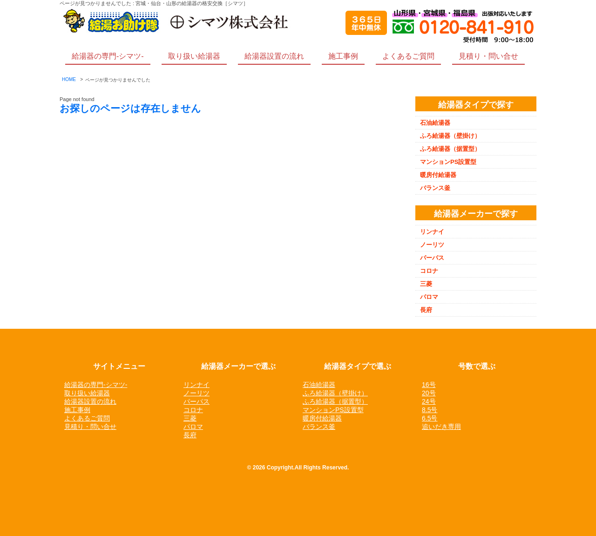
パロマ (429, 296)
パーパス (432, 257)
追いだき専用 (441, 426)
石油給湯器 (435, 122)
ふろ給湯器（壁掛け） (450, 135)
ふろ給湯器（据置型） (450, 148)
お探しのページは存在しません (130, 108)
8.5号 (429, 410)
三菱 (426, 283)
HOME (69, 79)
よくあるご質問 (408, 56)
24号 (429, 401)
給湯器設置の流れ (274, 56)
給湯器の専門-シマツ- (108, 56)
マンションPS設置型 (448, 161)
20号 (429, 393)
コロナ (429, 270)
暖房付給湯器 (438, 174)
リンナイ (432, 231)
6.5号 (429, 418)
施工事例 (343, 56)
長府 (426, 309)
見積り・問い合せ (488, 56)
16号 (429, 384)
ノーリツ (432, 244)
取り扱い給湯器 (194, 56)
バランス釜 (435, 187)
